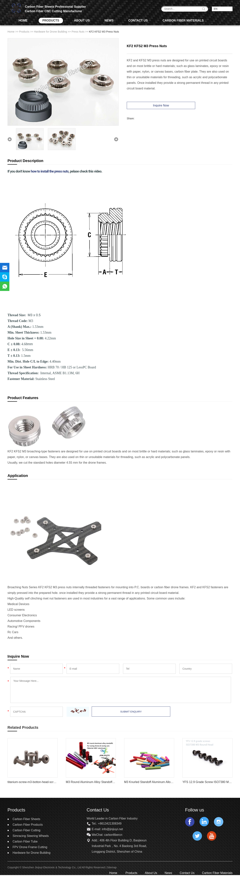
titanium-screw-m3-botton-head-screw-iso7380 (33, 782)
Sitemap (112, 867)
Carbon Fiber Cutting (26, 830)
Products (50, 20)
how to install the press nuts (49, 171)
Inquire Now (159, 105)
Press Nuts (78, 31)
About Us (82, 20)
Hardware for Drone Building (50, 31)
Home (23, 20)
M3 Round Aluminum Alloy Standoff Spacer (91, 782)
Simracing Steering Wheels (31, 836)
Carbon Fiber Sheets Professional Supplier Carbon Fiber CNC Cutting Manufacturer (55, 9)
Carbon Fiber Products (28, 824)
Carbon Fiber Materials (183, 20)
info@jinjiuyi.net (112, 829)
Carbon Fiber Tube (25, 841)
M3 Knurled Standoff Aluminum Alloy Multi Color (149, 782)
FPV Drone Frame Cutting (30, 847)
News (108, 20)
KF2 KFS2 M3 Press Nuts (104, 31)
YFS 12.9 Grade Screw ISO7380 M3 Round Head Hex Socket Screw (207, 782)
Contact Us (138, 20)
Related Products (23, 728)
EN (215, 8)
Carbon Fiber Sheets (26, 819)
